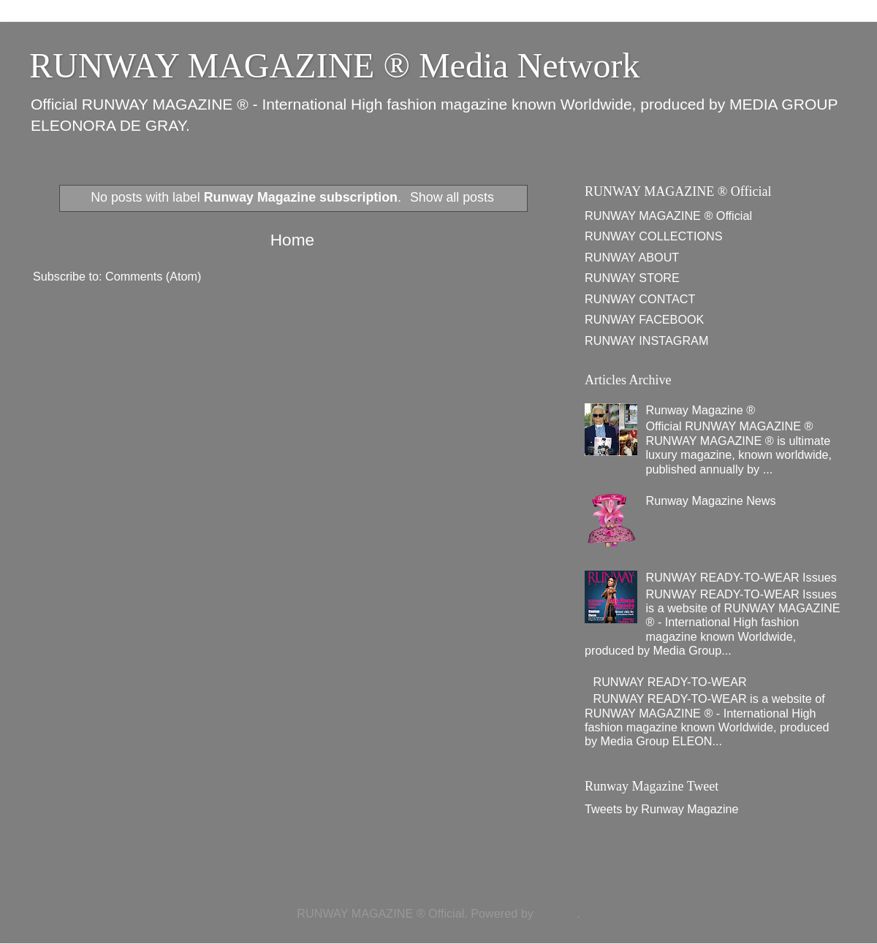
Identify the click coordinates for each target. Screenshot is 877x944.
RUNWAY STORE (632, 277)
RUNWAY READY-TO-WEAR (669, 681)
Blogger (556, 913)
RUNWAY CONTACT (640, 298)
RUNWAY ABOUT (632, 257)
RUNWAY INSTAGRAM (646, 340)
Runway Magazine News (710, 500)
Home (292, 239)
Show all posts (452, 197)
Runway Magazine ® (700, 409)
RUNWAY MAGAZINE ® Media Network (334, 65)
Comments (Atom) (153, 276)
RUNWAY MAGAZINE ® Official (668, 215)
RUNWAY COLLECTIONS (654, 236)
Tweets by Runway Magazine (662, 808)
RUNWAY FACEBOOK (644, 319)
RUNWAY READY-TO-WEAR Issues (740, 577)
